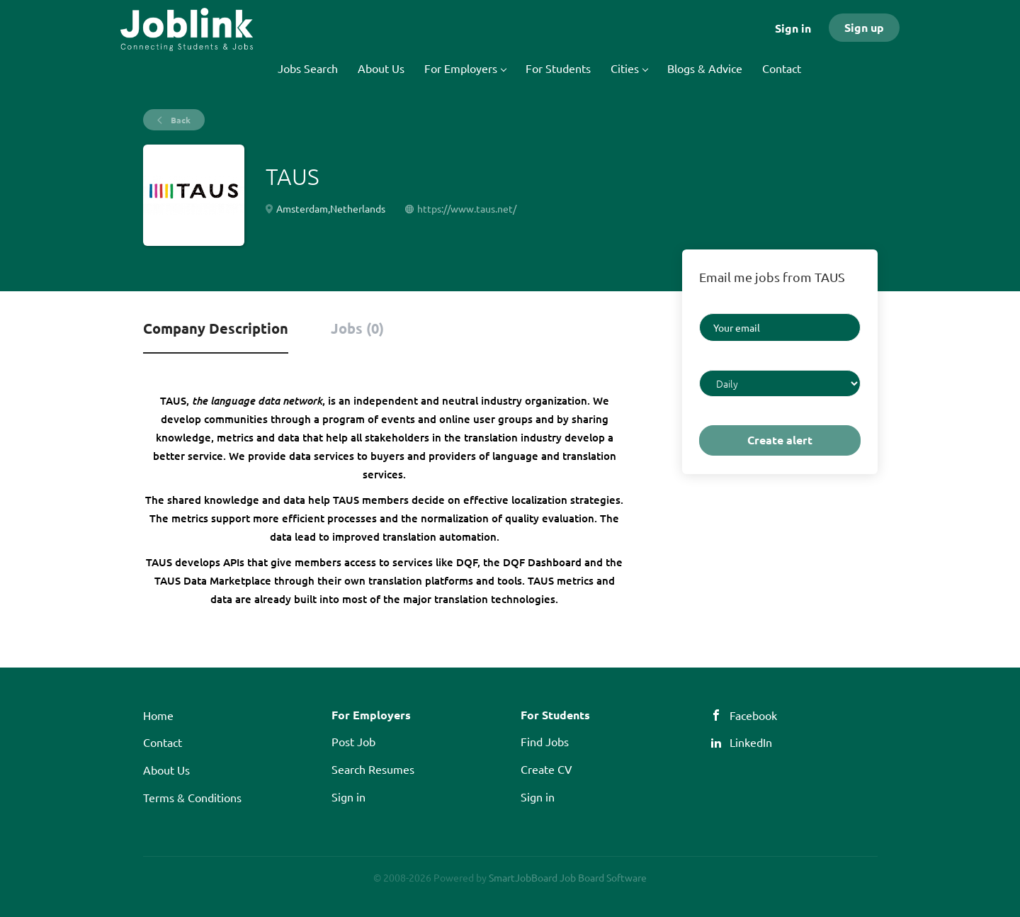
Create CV (546, 769)
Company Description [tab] (215, 328)
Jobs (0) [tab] (357, 328)
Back (180, 119)
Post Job (353, 741)
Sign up (864, 27)
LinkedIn (751, 742)
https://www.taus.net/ (466, 208)
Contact (162, 742)
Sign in (793, 28)
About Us (166, 770)
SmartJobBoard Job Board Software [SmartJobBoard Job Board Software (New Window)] (568, 877)
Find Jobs (545, 741)
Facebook (753, 715)
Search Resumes (373, 769)
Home (158, 715)
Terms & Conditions (192, 797)
